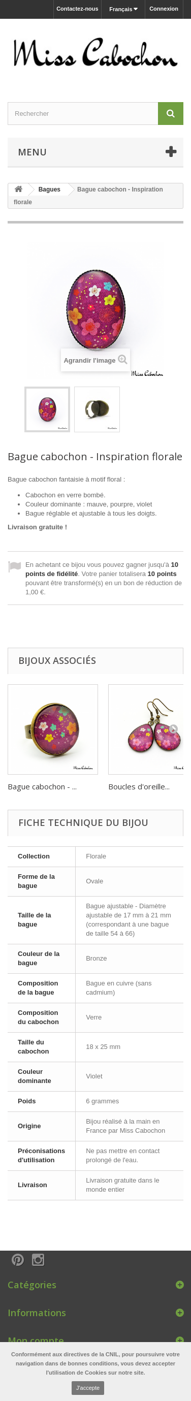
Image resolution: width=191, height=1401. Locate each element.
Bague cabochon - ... (42, 786)
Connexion (163, 9)
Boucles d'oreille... (139, 786)
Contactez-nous (77, 9)
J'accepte (88, 1388)
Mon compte (36, 1340)
